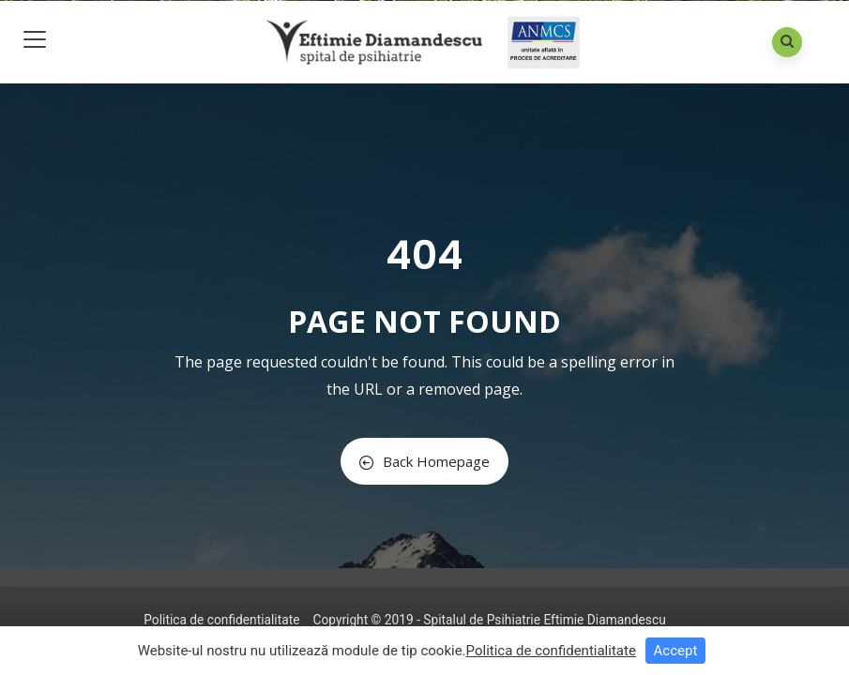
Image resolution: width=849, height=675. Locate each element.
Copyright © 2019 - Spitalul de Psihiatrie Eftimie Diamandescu (488, 619)
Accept (676, 650)
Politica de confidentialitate (221, 619)
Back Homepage (424, 461)
